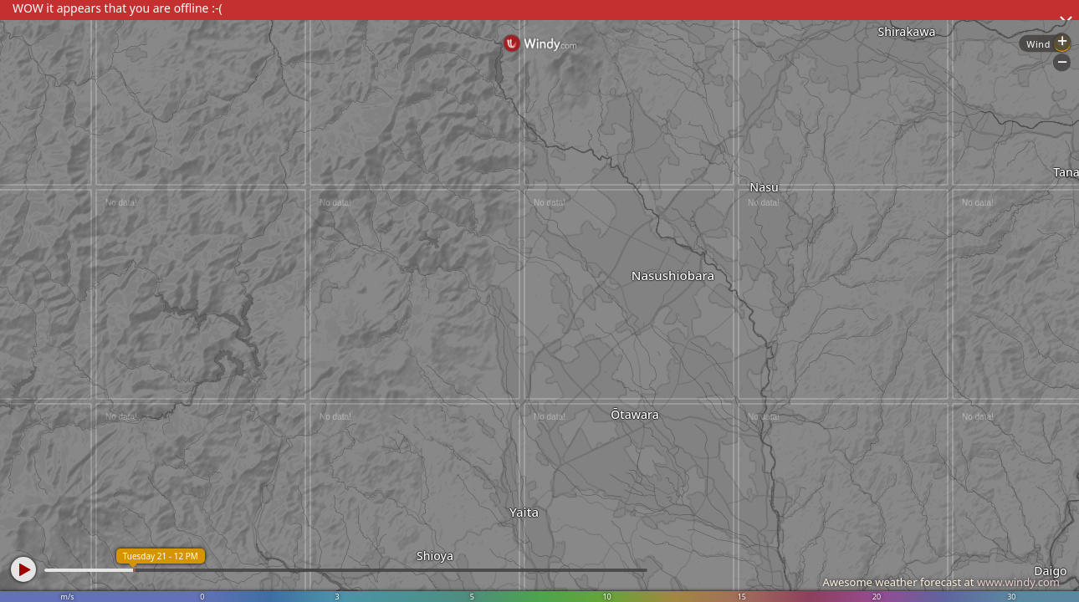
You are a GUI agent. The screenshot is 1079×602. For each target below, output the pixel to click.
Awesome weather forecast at (941, 581)
